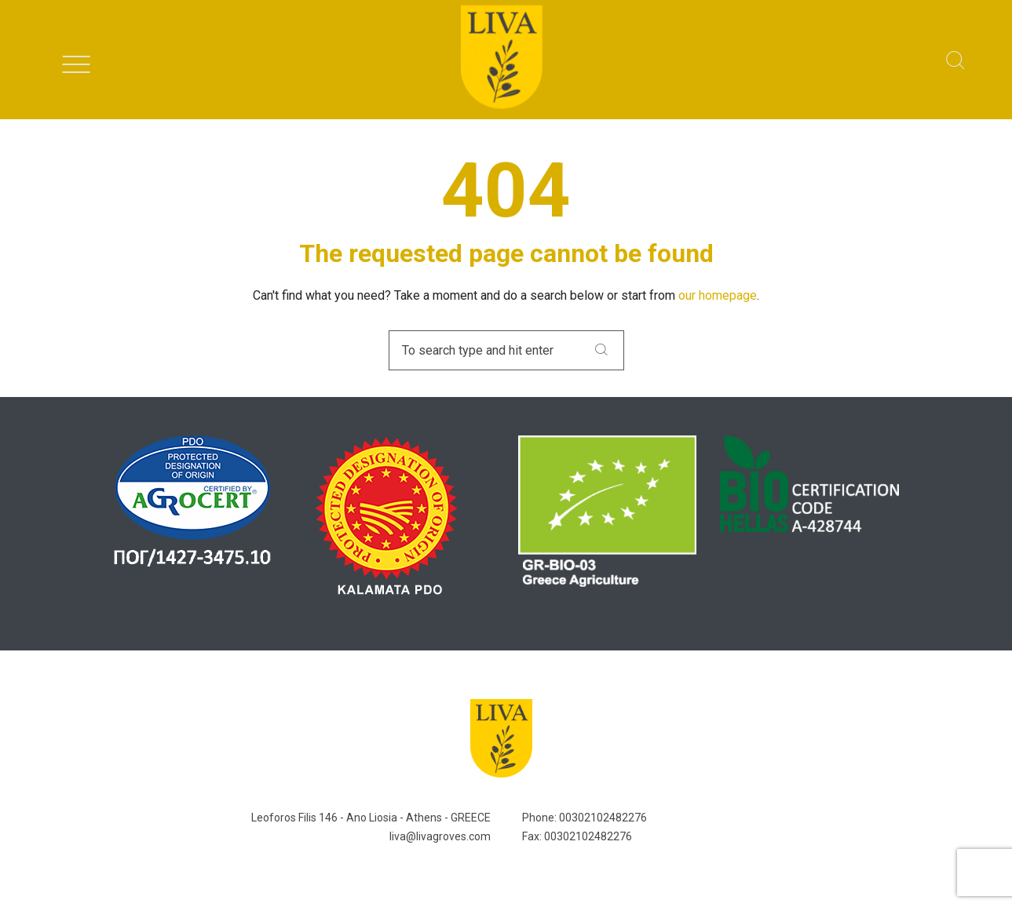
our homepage (717, 295)
